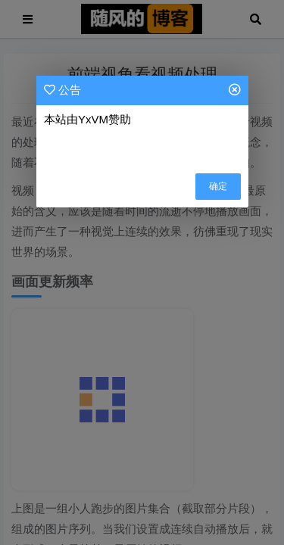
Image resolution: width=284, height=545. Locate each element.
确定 (218, 186)
